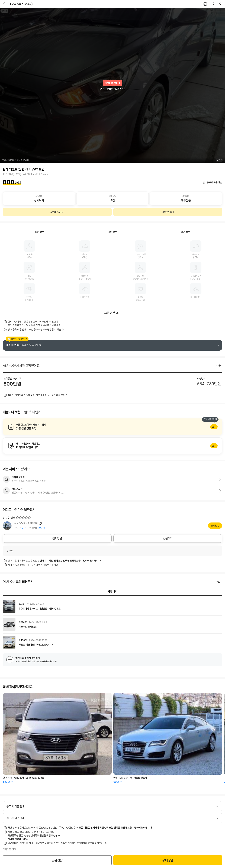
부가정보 (186, 232)
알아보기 (112, 427)
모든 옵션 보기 (112, 312)
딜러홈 (214, 525)
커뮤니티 (112, 591)
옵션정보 (39, 232)
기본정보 (112, 232)
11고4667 (20, 4)
